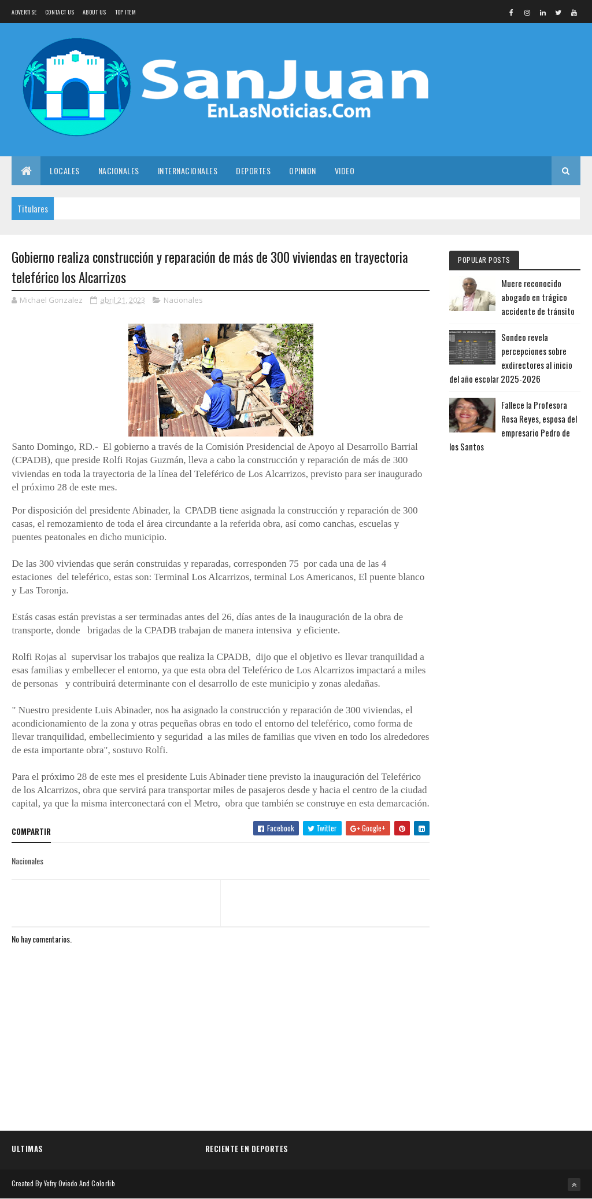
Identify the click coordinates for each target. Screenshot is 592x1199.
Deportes (253, 170)
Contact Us (59, 12)
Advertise (24, 12)
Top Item (125, 12)
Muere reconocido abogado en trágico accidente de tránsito (538, 297)
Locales (65, 170)
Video (345, 170)
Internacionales (188, 170)
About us (94, 12)
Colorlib (102, 1183)
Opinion (302, 170)
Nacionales (118, 170)
